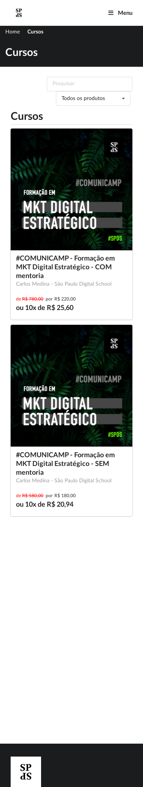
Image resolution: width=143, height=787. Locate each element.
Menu (120, 13)
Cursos (35, 32)
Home (12, 32)
